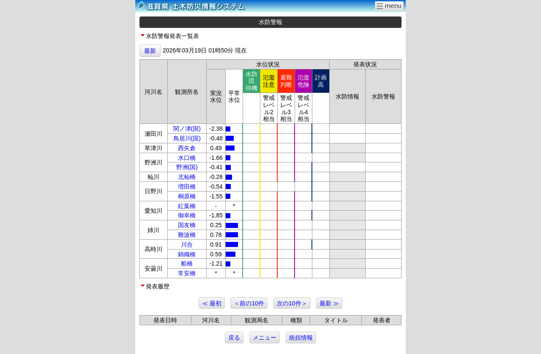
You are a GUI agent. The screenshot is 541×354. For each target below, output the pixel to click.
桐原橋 (187, 196)
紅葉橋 (187, 206)
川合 (187, 244)
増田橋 (187, 186)
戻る (234, 337)
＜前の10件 (249, 303)
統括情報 (301, 337)
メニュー (264, 337)
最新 (150, 50)
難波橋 (187, 234)
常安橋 (187, 273)
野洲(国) (187, 167)
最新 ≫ (329, 303)
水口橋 (187, 157)
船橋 (187, 263)
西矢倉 (187, 148)
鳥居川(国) (187, 138)
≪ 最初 (211, 303)
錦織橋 (187, 254)
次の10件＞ (292, 303)
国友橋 (187, 225)
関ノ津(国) (187, 128)
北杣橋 (187, 176)
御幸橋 (187, 215)
